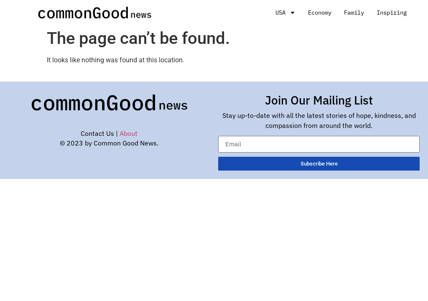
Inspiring (392, 12)
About (129, 133)
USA (285, 13)
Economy (319, 12)
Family (354, 12)
